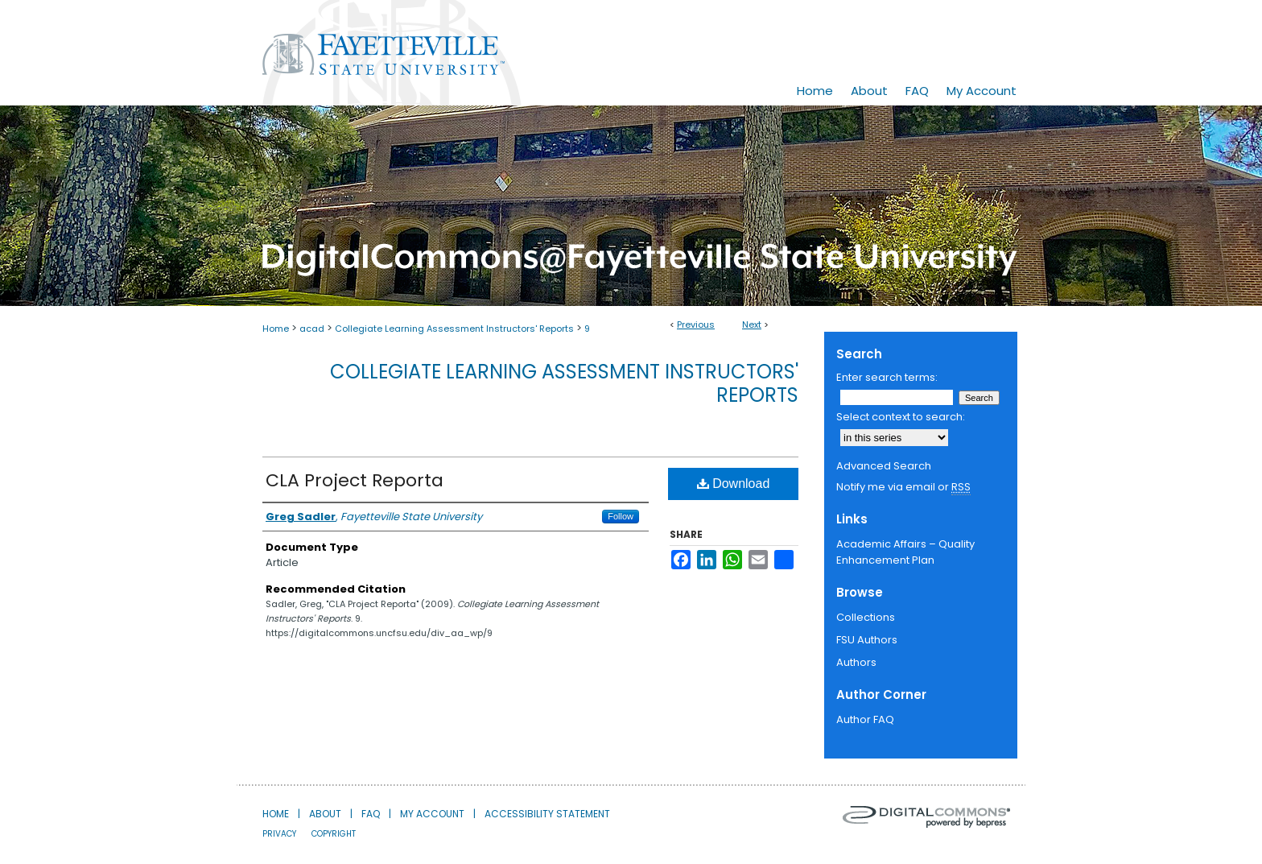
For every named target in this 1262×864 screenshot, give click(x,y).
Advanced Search (883, 465)
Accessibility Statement (547, 814)
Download (733, 483)
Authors (856, 662)
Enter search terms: (887, 377)
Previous (696, 324)
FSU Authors (866, 639)
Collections (865, 617)
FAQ (370, 814)
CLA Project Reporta (354, 480)
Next (751, 324)
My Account (432, 814)
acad (311, 328)
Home (275, 328)
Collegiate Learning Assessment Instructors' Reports (454, 328)
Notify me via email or (903, 487)
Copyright (333, 834)
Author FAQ (865, 719)
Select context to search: (900, 416)
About (325, 814)
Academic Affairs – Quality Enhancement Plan (905, 552)
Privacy (279, 834)
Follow (620, 516)
